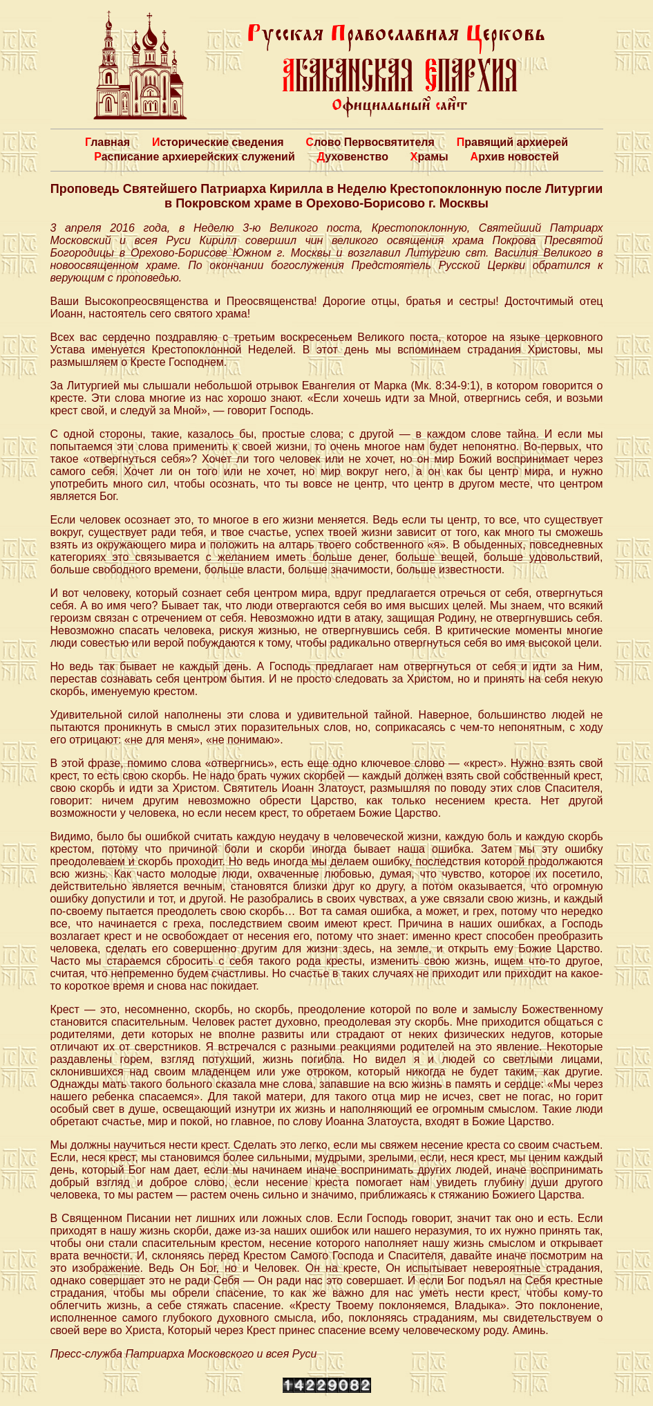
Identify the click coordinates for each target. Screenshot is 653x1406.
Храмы (429, 157)
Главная (107, 142)
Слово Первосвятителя (370, 142)
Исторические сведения (218, 142)
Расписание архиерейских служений (194, 157)
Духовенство (352, 157)
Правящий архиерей (512, 142)
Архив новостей (515, 157)
